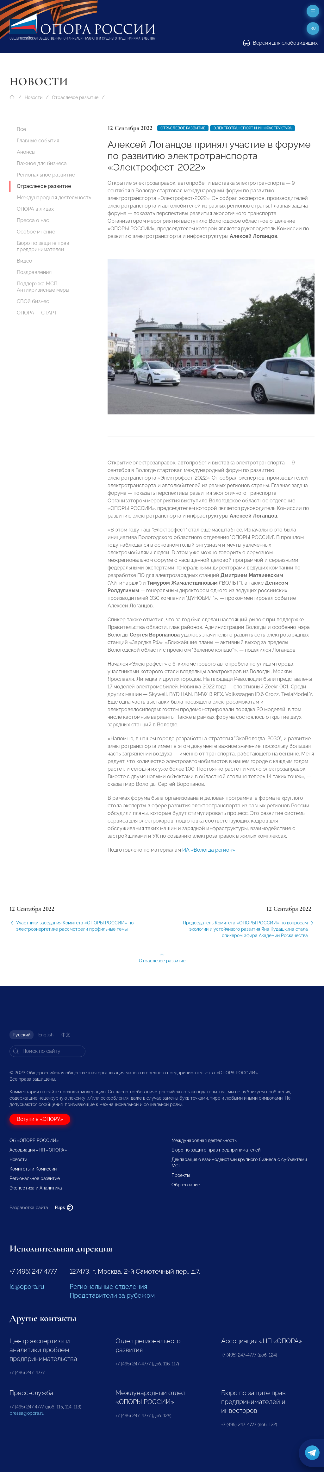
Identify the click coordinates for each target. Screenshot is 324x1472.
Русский (21, 1034)
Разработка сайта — (41, 1207)
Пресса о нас (33, 220)
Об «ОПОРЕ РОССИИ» (34, 1140)
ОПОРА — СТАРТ (37, 313)
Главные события (38, 141)
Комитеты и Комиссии (33, 1168)
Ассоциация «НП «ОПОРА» (38, 1149)
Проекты (180, 1175)
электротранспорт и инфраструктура (252, 128)
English (45, 1034)
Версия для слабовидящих (280, 43)
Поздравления (34, 272)
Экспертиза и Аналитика (35, 1187)
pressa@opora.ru (26, 1413)
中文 (65, 1034)
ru (313, 28)
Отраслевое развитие (75, 97)
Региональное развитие (46, 175)
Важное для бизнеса (42, 163)
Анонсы (26, 152)
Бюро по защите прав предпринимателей (43, 246)
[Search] (47, 1051)
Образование (185, 1184)
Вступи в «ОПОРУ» (40, 1119)
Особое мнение (36, 232)
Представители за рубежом (112, 1295)
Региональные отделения (108, 1286)
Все (21, 129)
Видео (24, 261)
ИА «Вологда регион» (208, 854)
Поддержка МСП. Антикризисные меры (43, 287)
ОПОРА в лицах (35, 209)
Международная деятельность (54, 198)
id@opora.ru (26, 1286)
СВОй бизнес (33, 301)
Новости (33, 97)
